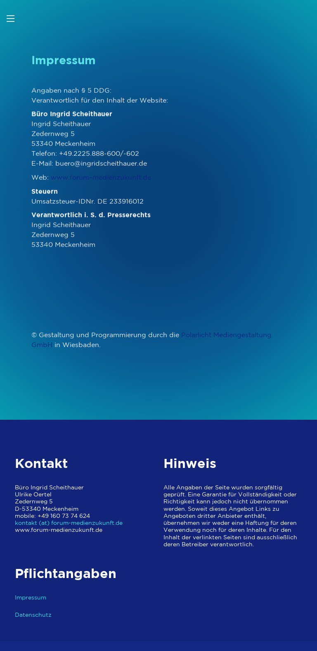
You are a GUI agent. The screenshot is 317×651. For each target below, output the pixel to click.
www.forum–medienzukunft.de (101, 180)
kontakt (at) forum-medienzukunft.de (69, 523)
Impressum (30, 597)
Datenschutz (33, 615)
